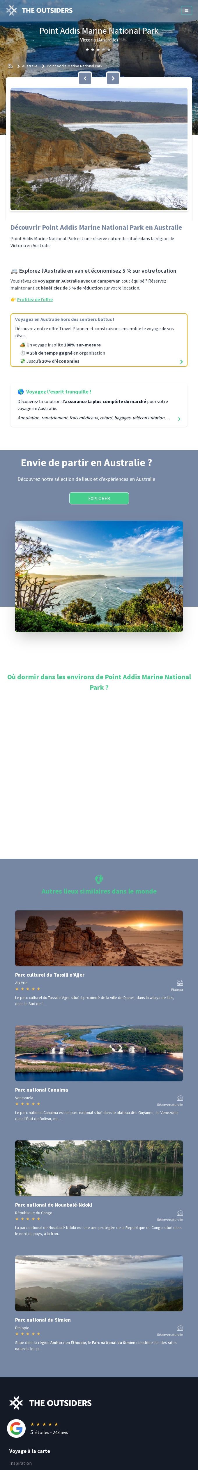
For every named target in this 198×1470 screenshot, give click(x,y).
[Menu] (186, 10)
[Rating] (103, 1428)
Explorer (99, 498)
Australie (30, 66)
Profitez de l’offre (35, 299)
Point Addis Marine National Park (74, 66)
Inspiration (20, 1463)
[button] (99, 149)
